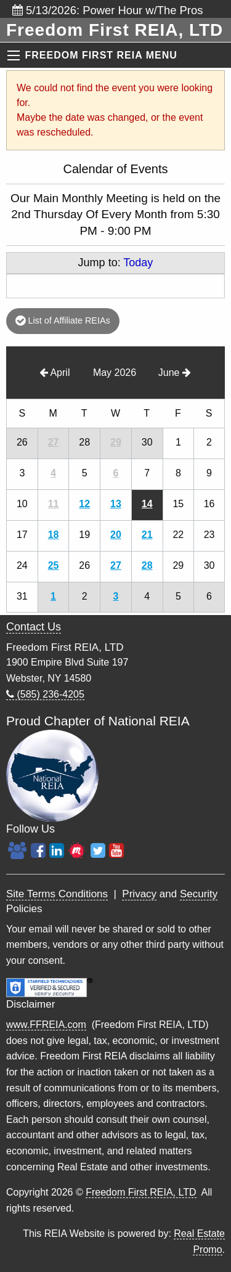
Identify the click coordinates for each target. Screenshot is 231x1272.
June (174, 372)
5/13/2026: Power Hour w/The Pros (107, 10)
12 (84, 504)
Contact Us (33, 627)
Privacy (139, 894)
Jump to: (115, 262)
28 (147, 565)
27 (53, 442)
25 (53, 565)
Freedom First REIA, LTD (141, 1192)
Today (138, 262)
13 (115, 504)
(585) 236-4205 (45, 694)
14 (147, 504)
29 (115, 442)
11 (53, 504)
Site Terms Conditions (57, 894)
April (54, 372)
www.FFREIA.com (46, 1024)
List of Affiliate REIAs (62, 321)
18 (53, 534)
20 (115, 534)
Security (198, 894)
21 (147, 534)
